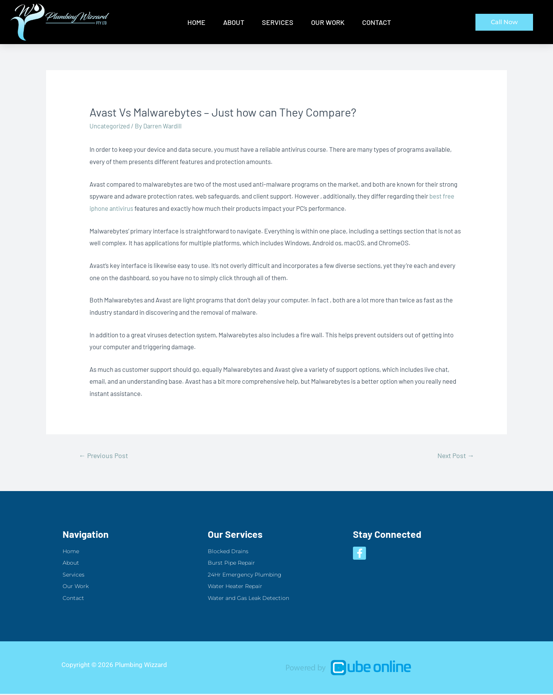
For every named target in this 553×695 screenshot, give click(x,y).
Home (196, 22)
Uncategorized (110, 126)
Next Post (454, 455)
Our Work (327, 22)
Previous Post (105, 455)
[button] (504, 22)
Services (277, 22)
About (233, 22)
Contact (376, 22)
